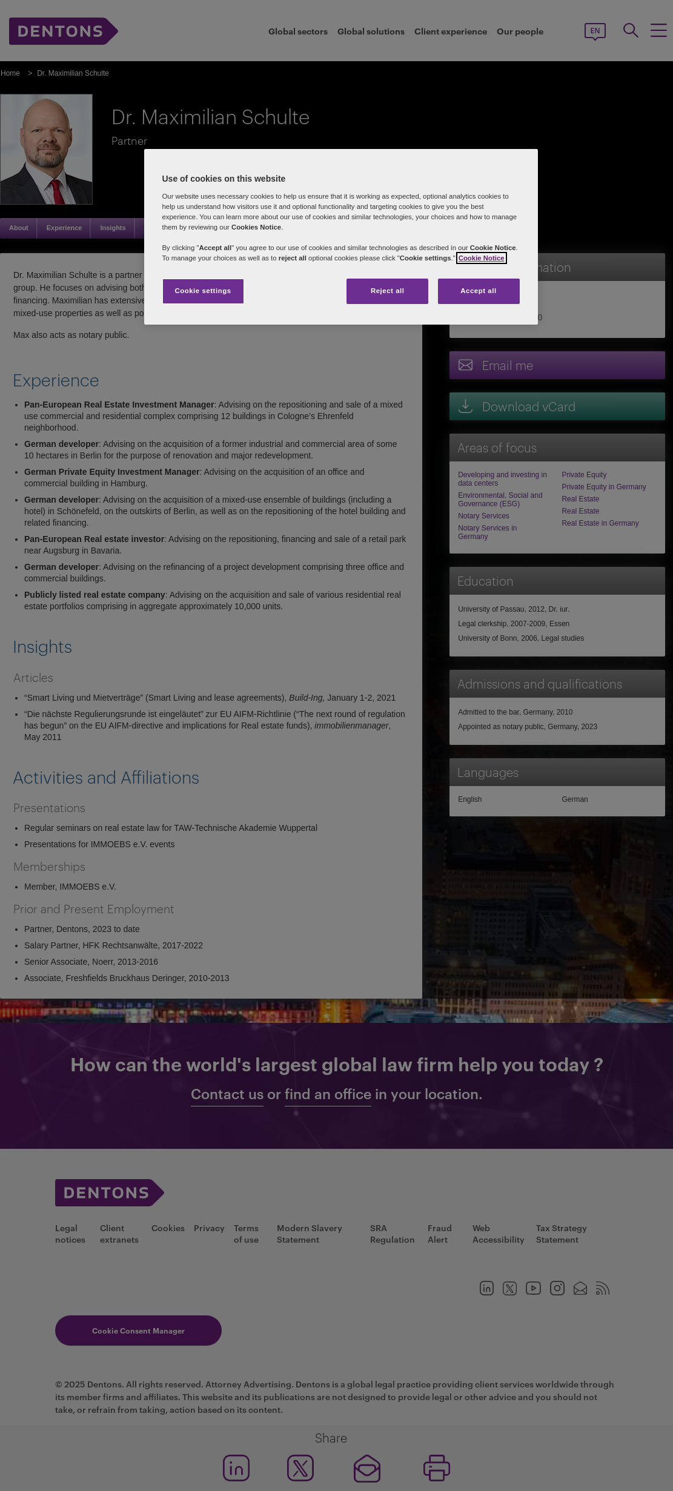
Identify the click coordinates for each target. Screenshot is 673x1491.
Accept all (478, 290)
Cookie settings (202, 290)
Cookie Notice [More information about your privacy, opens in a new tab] (482, 258)
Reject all (388, 290)
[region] (341, 237)
